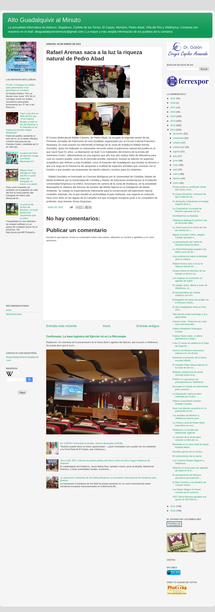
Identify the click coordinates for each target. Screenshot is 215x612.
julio (175, 156)
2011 (173, 506)
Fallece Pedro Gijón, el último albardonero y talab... (187, 337)
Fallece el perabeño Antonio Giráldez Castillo (187, 402)
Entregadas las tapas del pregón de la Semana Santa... (191, 301)
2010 (173, 510)
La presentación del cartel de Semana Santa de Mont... (187, 243)
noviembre (178, 138)
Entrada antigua (148, 326)
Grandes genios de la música (187, 451)
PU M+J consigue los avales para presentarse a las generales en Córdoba (20, 88)
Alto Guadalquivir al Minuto (44, 20)
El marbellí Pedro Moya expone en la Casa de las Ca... (190, 366)
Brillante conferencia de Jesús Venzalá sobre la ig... (188, 373)
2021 (173, 98)
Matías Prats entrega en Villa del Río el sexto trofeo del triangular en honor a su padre (28, 177)
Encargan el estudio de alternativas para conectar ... (190, 387)
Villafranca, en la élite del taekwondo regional (185, 431)
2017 (173, 107)
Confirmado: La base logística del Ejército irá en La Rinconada (86, 336)
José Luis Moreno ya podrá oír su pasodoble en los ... (190, 409)
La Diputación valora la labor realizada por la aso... (187, 395)
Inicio (106, 326)
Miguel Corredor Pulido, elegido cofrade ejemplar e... (189, 236)
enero (176, 183)
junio (175, 160)
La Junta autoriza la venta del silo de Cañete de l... (190, 228)
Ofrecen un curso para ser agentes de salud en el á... (190, 469)
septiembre (179, 147)
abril (175, 169)
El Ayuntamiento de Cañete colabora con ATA (186, 294)
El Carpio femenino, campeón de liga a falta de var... (189, 195)
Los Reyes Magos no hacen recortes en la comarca (187, 490)
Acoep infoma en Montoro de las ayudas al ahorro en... (189, 272)
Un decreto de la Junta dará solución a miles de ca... (187, 438)
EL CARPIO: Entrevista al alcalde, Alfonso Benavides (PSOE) (91, 443)
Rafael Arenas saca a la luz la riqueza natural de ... (188, 265)
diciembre (178, 133)
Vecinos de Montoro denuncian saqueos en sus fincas (188, 351)
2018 (173, 103)
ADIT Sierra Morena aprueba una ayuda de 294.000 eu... (189, 498)
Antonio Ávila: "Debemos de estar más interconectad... (190, 322)
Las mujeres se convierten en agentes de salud (187, 279)
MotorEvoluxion (14, 314)
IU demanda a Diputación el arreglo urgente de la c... (191, 202)
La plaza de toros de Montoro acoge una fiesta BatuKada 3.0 (29, 157)
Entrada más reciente (61, 326)
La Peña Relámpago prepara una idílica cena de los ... (190, 250)
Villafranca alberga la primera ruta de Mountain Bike (190, 221)
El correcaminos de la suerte (187, 456)
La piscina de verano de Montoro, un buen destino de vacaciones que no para (29, 211)
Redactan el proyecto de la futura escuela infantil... (189, 359)
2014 (173, 121)
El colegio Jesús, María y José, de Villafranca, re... (190, 286)
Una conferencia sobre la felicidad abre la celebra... (190, 257)
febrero (177, 178)
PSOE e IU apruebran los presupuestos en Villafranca (188, 380)
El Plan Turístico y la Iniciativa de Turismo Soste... (189, 483)
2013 (173, 125)
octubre (177, 142)
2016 (173, 112)
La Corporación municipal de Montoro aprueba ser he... (187, 210)
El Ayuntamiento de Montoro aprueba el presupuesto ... (187, 476)
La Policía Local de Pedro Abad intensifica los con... (188, 424)
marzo (176, 174)
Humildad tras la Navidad (185, 216)
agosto (177, 151)
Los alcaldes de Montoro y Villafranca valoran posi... (187, 416)
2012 (173, 129)
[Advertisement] (22, 256)
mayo (176, 165)
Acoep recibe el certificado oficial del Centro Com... (189, 188)
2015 (173, 116)
